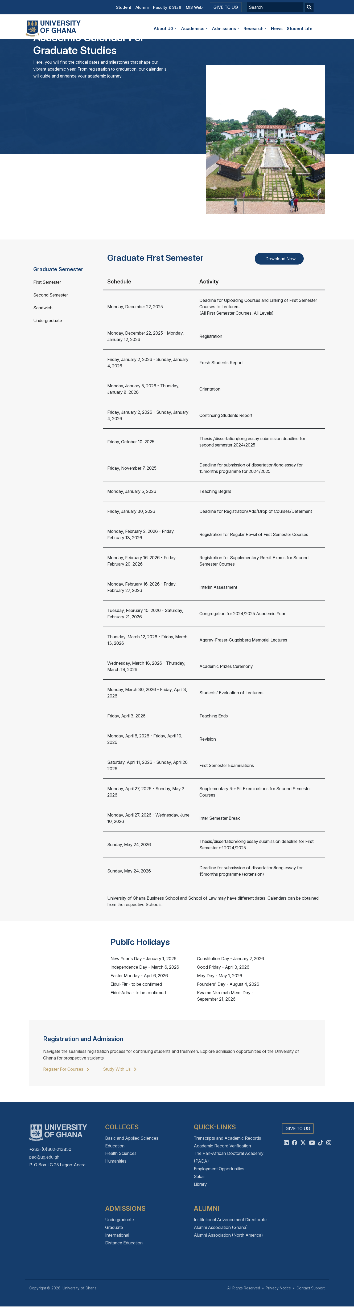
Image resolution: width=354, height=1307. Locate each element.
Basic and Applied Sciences (131, 1138)
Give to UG (225, 7)
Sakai (199, 1176)
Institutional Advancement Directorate (230, 1219)
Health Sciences (121, 1153)
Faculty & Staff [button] (167, 7)
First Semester (47, 282)
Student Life (299, 28)
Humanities (115, 1161)
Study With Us (118, 1069)
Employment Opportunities (219, 1168)
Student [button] (123, 7)
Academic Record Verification (222, 1145)
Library (200, 1184)
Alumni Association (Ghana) (221, 1227)
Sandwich (42, 307)
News (277, 28)
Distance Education (124, 1242)
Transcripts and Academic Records (227, 1138)
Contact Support (311, 1288)
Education (115, 1145)
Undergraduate (47, 320)
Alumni (142, 7)
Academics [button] (192, 28)
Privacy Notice (278, 1288)
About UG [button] (164, 28)
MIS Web (194, 7)
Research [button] (254, 28)
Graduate (114, 1227)
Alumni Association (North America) (228, 1235)
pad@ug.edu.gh (44, 1157)
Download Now (280, 258)
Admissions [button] (224, 28)
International (117, 1235)
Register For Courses (65, 1069)
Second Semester (50, 295)
